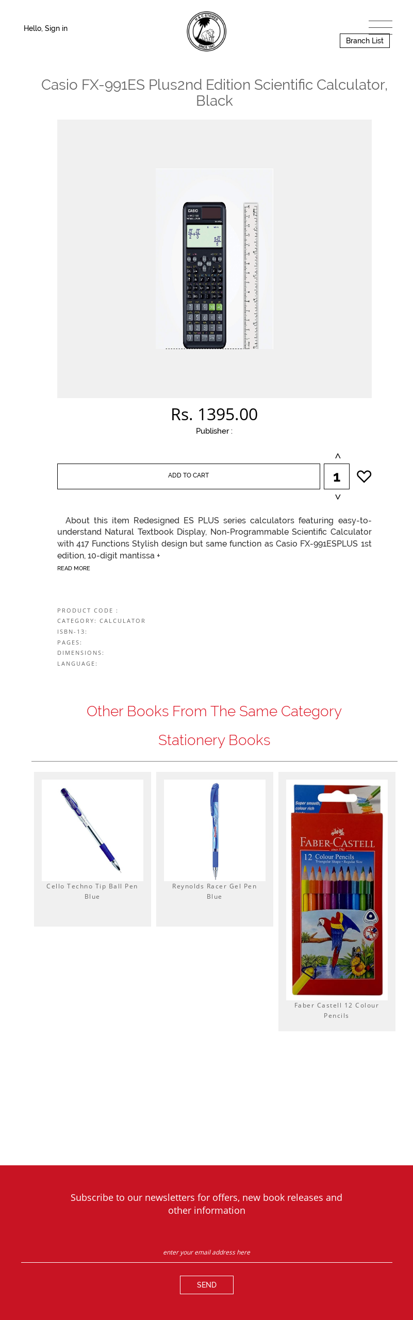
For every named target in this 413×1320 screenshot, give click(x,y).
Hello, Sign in (46, 28)
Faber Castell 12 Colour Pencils (336, 1010)
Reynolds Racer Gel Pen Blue (214, 891)
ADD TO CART (188, 475)
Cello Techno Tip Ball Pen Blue (92, 891)
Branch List (365, 41)
